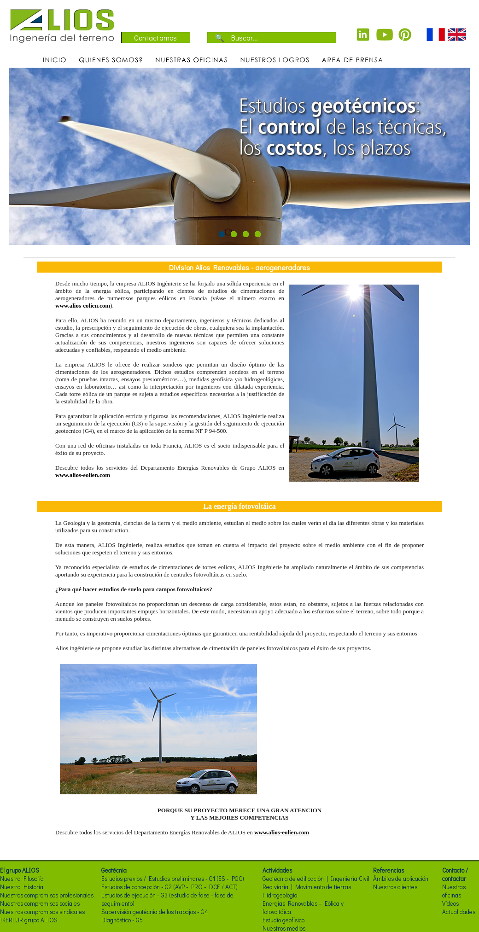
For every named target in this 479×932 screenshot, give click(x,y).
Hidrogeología (280, 895)
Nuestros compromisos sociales (40, 903)
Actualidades (458, 912)
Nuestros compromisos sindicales (42, 912)
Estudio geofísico (283, 920)
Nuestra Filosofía (22, 878)
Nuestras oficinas (454, 891)
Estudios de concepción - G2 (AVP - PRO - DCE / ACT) (169, 887)
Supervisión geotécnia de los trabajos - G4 (154, 912)
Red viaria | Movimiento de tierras (307, 887)
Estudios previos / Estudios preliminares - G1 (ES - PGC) (172, 878)
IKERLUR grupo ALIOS (29, 920)
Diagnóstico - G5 (122, 920)
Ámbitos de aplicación (400, 878)
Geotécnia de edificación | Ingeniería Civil (316, 878)
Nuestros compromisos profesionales (46, 895)
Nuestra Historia (21, 887)
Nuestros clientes (395, 887)
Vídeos (450, 903)
